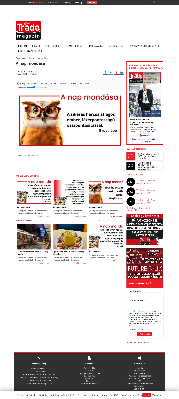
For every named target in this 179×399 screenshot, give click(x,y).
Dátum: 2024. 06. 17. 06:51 (27, 74)
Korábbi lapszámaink (139, 119)
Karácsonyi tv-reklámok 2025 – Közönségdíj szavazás (148, 156)
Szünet (53, 83)
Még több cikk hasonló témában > (111, 221)
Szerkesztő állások (89, 381)
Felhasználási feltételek (140, 376)
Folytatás (62, 83)
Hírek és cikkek (89, 366)
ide (138, 131)
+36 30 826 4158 (25, 2)
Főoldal (22, 46)
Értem (147, 395)
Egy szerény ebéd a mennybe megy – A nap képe (69, 253)
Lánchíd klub (140, 386)
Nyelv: (86, 83)
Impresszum (140, 368)
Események (89, 374)
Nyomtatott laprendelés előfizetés (141, 123)
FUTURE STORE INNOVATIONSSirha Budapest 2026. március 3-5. (147, 166)
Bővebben (157, 395)
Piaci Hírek (89, 368)
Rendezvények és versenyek (144, 46)
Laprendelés (140, 384)
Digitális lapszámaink (30, 51)
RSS (139, 379)
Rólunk (36, 46)
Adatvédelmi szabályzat (139, 374)
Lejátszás (43, 83)
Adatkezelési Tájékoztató (139, 309)
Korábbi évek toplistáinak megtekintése (144, 208)
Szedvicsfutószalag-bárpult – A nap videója (32, 253)
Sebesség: (32, 87)
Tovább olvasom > (44, 216)
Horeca (89, 379)
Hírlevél (92, 2)
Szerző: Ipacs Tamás (24, 71)
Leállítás (73, 83)
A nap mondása (30, 155)
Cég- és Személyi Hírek (89, 371)
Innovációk (90, 376)
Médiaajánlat (96, 46)
